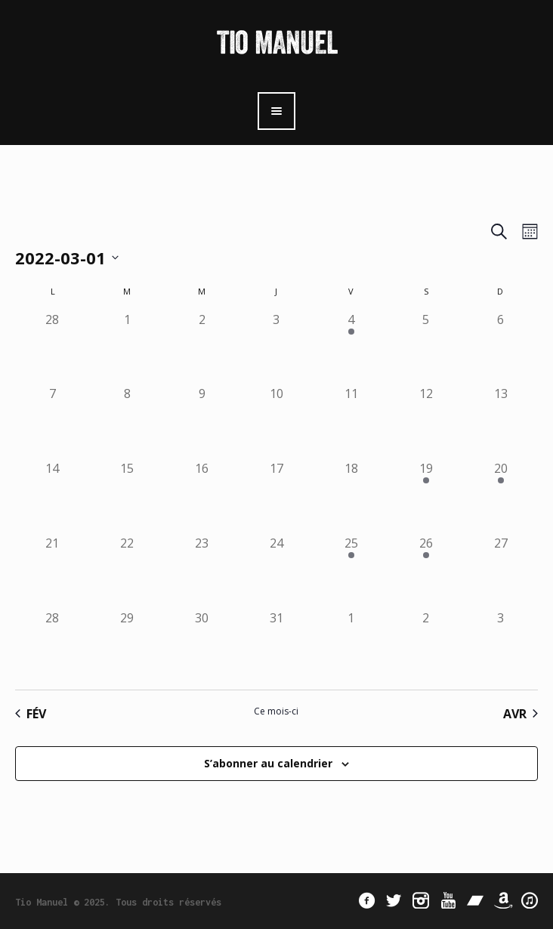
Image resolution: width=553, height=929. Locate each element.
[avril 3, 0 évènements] (500, 646)
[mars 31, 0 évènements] (276, 646)
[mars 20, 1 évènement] (500, 496)
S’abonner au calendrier (268, 763)
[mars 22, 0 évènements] (127, 571)
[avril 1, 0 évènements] (351, 646)
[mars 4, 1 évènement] (351, 347)
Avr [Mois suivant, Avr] (520, 713)
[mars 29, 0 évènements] (127, 646)
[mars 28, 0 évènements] (52, 646)
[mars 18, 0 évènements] (351, 496)
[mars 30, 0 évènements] (202, 646)
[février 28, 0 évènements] (52, 347)
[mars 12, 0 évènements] (425, 421)
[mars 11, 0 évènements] (351, 421)
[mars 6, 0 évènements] (500, 347)
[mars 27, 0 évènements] (500, 571)
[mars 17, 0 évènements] (276, 496)
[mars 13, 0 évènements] (500, 421)
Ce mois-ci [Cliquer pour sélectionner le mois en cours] (276, 711)
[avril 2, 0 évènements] (425, 646)
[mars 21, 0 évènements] (52, 571)
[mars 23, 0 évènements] (202, 571)
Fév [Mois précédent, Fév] (30, 713)
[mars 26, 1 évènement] (425, 571)
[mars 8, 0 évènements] (127, 421)
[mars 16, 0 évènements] (202, 496)
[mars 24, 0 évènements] (276, 571)
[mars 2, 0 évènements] (202, 347)
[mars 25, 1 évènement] (351, 571)
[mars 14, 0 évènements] (52, 496)
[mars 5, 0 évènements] (425, 347)
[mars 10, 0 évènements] (276, 421)
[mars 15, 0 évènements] (127, 496)
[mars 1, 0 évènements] (127, 347)
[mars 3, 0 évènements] (276, 347)
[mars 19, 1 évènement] (425, 496)
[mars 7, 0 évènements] (52, 421)
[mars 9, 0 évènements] (202, 421)
